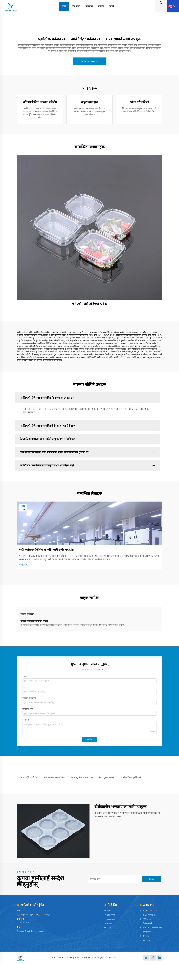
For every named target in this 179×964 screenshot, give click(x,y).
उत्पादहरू (89, 6)
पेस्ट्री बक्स (147, 932)
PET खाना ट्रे (147, 919)
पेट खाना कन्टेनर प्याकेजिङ (54, 777)
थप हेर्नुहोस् (23, 564)
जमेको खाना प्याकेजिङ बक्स (152, 928)
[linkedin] (159, 958)
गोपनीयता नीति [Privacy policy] (110, 958)
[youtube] (146, 958)
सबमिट (89, 739)
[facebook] (153, 958)
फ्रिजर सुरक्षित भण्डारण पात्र (82, 777)
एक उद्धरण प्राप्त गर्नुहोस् (89, 61)
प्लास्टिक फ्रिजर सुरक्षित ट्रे (130, 777)
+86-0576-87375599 (25, 923)
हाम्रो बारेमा (76, 6)
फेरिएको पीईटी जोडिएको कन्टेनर (89, 304)
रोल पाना (146, 936)
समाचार (101, 6)
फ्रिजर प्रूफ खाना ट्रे (106, 777)
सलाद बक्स (146, 940)
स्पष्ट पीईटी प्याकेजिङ (29, 777)
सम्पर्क (111, 6)
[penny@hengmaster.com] (38, 931)
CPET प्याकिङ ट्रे (149, 915)
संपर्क (109, 928)
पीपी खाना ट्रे (147, 923)
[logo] (11, 6)
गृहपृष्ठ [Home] (64, 6)
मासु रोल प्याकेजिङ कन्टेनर (152, 911)
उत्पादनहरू (111, 919)
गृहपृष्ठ (109, 911)
